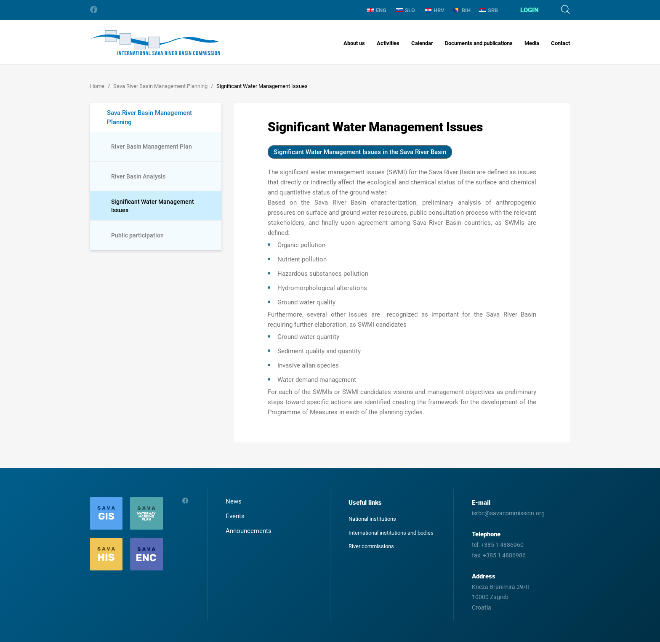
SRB (488, 10)
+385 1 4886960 (502, 544)
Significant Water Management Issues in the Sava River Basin (360, 152)
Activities (388, 43)
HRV (434, 10)
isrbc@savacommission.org (508, 513)
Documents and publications (479, 43)
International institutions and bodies (391, 533)
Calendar (422, 43)
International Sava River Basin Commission (155, 42)
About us (354, 43)
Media (531, 43)
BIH (462, 10)
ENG (376, 10)
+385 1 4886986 (504, 555)
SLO (405, 10)
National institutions (372, 519)
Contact (560, 43)
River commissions (371, 546)
